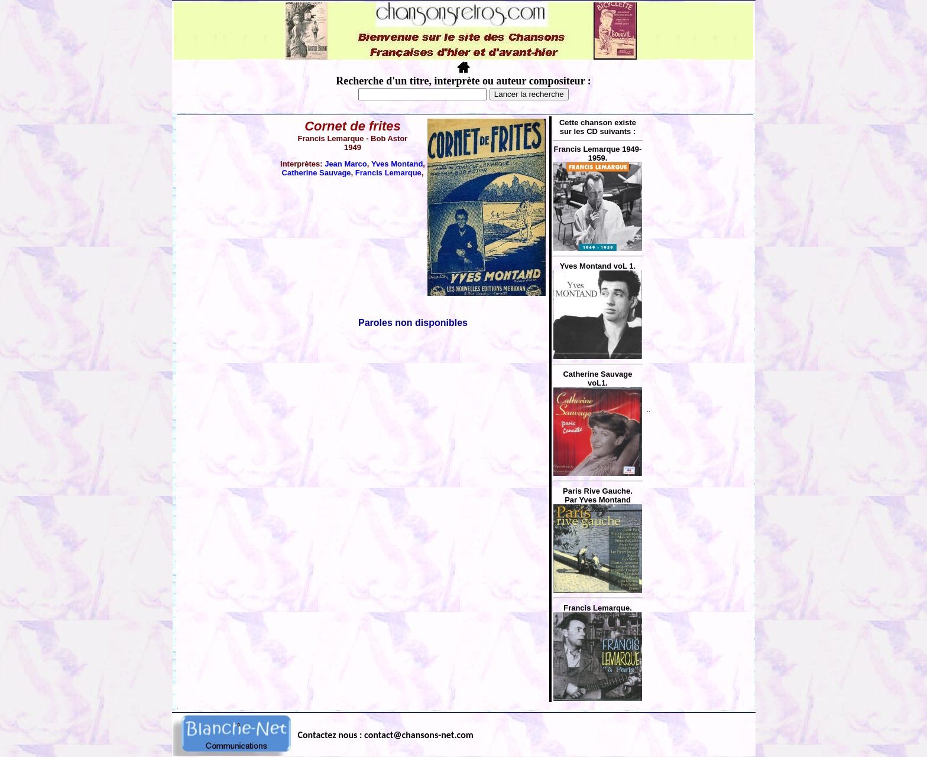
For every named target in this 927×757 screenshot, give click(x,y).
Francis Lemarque (388, 172)
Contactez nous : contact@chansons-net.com (386, 734)
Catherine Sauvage (316, 172)
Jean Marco (346, 163)
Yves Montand (397, 163)
